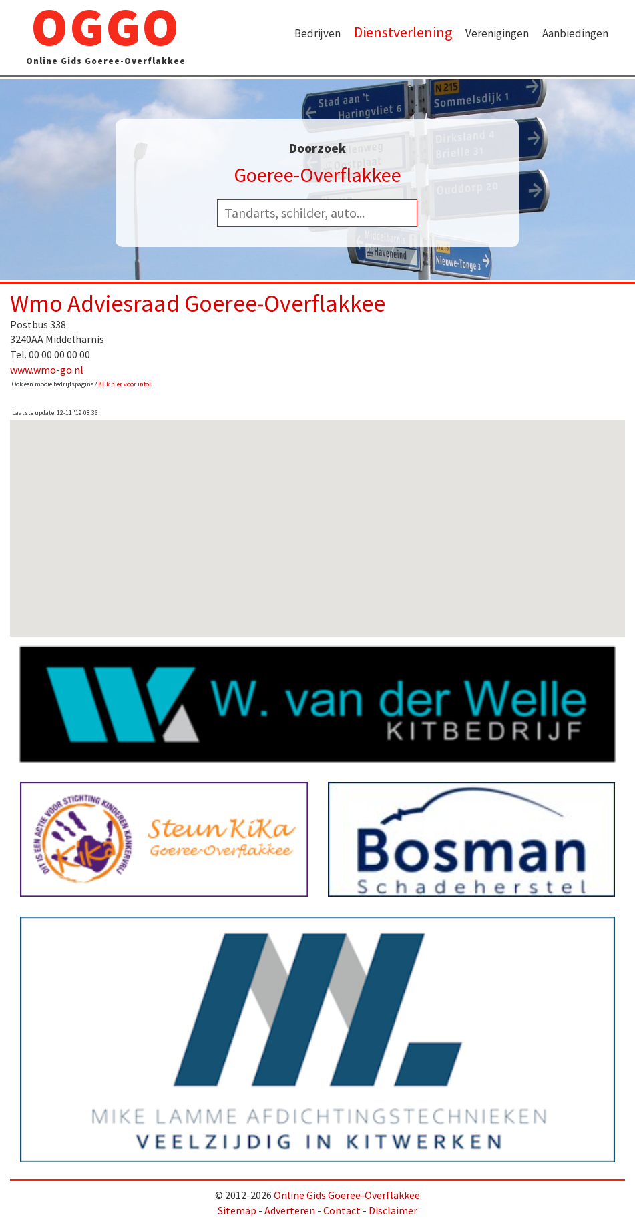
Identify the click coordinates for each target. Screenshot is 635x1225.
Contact (342, 1210)
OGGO (106, 37)
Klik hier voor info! (124, 384)
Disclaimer (393, 1210)
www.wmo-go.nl (46, 369)
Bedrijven (317, 33)
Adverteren (289, 1210)
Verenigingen (497, 33)
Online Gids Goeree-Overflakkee (347, 1195)
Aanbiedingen (575, 33)
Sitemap (237, 1210)
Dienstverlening (403, 32)
